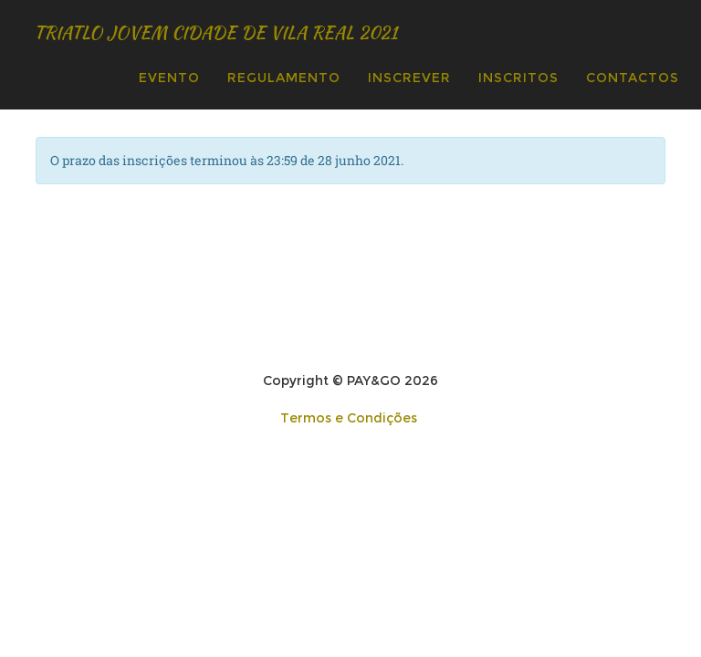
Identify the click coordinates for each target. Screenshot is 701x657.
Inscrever (409, 77)
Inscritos (518, 77)
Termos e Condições (348, 418)
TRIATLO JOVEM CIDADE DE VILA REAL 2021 (285, 32)
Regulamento (283, 77)
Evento (169, 77)
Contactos (632, 77)
